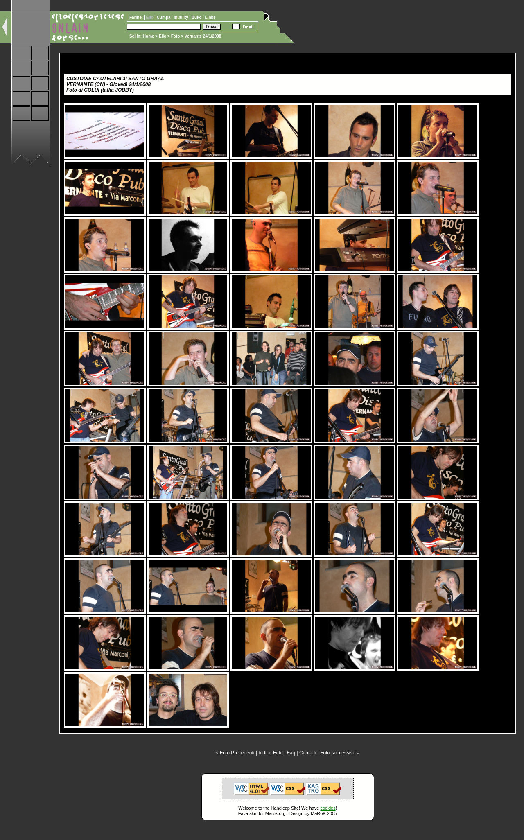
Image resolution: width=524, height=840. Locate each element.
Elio (162, 36)
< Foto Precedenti (234, 753)
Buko (197, 17)
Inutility (181, 17)
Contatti (307, 753)
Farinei (136, 17)
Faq (291, 753)
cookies (327, 808)
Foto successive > (339, 753)
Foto (175, 36)
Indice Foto (270, 753)
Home (148, 36)
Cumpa (164, 17)
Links (210, 17)
